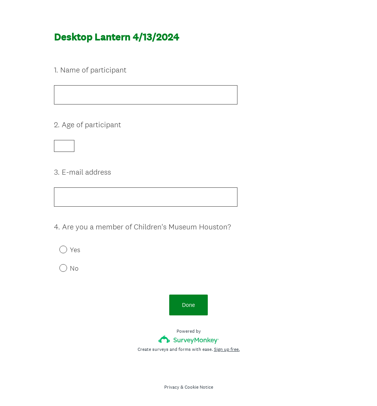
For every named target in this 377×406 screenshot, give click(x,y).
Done (188, 304)
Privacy (171, 387)
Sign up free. (227, 349)
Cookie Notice (199, 387)
